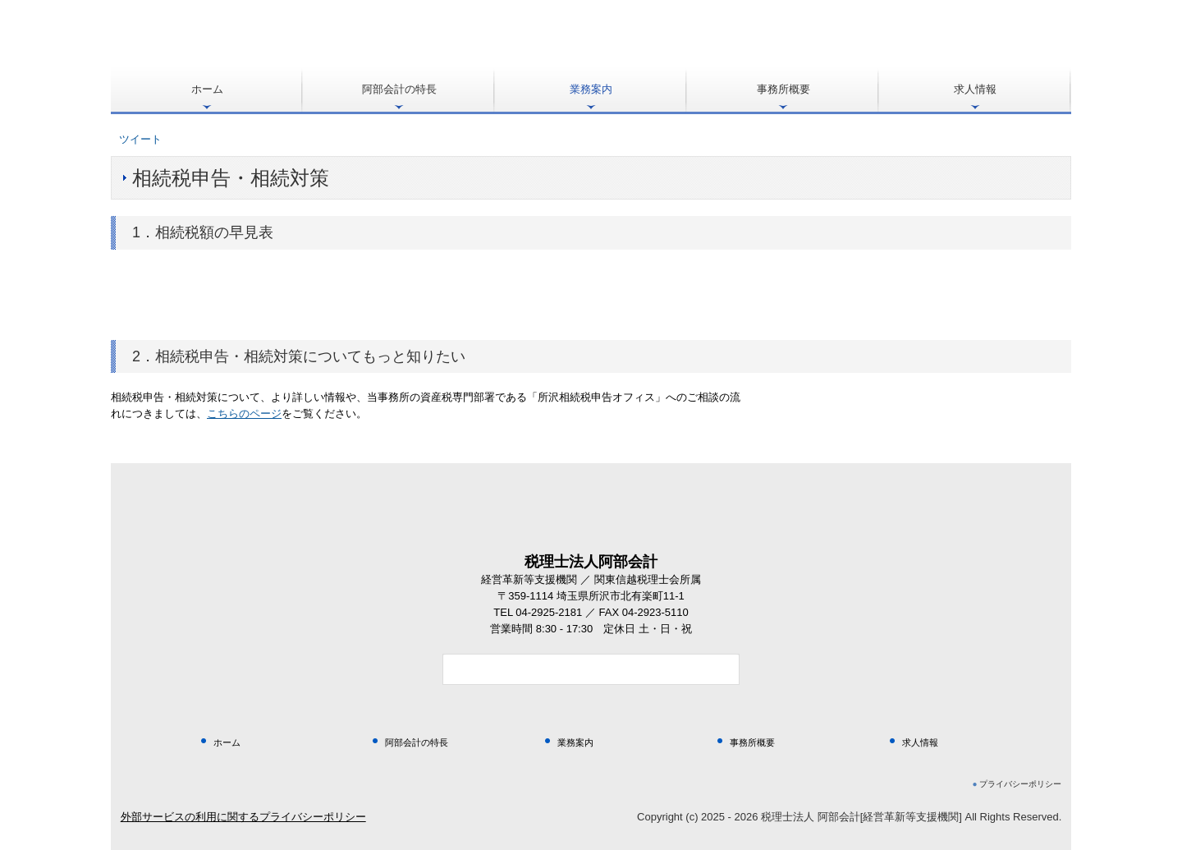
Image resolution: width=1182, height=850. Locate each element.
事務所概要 (783, 89)
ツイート (140, 139)
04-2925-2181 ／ (556, 612)
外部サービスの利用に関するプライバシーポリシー (243, 817)
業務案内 (591, 89)
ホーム (207, 89)
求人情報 (975, 89)
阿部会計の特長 (399, 89)
